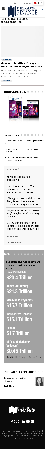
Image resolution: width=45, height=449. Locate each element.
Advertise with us (33, 431)
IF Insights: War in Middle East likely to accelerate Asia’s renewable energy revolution (23, 201)
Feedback (38, 433)
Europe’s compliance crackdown (18, 178)
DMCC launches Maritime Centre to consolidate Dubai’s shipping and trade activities (22, 225)
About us (6, 431)
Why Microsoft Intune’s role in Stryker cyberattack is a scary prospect (23, 213)
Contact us (18, 431)
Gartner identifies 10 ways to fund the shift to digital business (21, 64)
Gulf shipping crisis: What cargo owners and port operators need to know (21, 189)
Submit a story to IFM (12, 433)
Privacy (15, 438)
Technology (6, 59)
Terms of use (27, 438)
